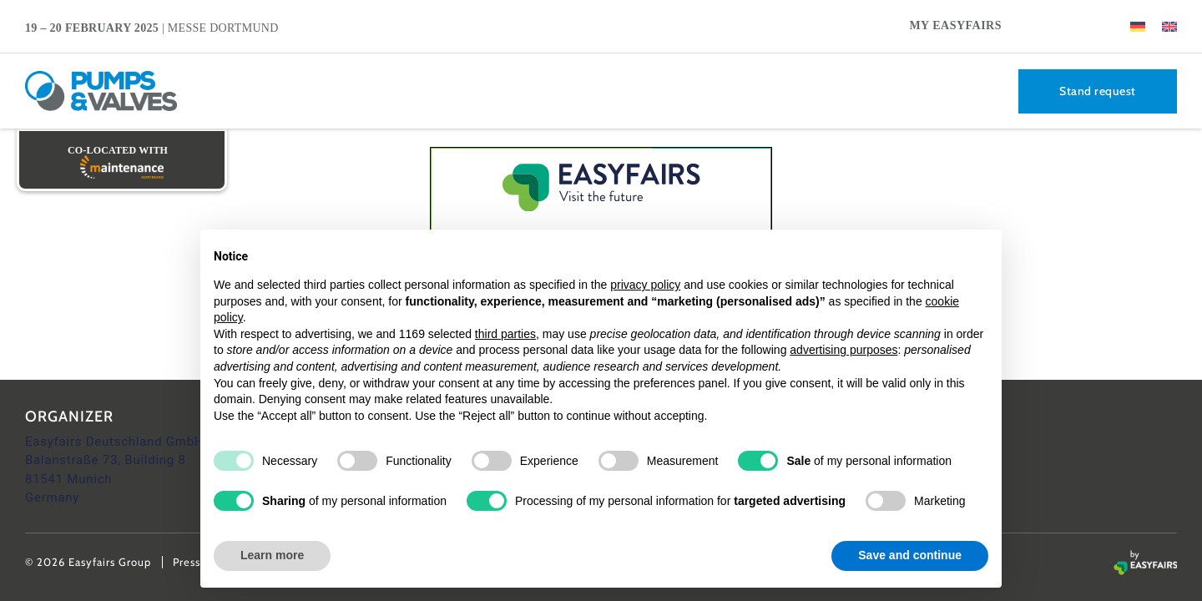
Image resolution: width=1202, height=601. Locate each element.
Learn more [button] (272, 555)
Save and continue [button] (910, 555)
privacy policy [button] (645, 284)
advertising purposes (843, 349)
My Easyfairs (955, 25)
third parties (505, 334)
